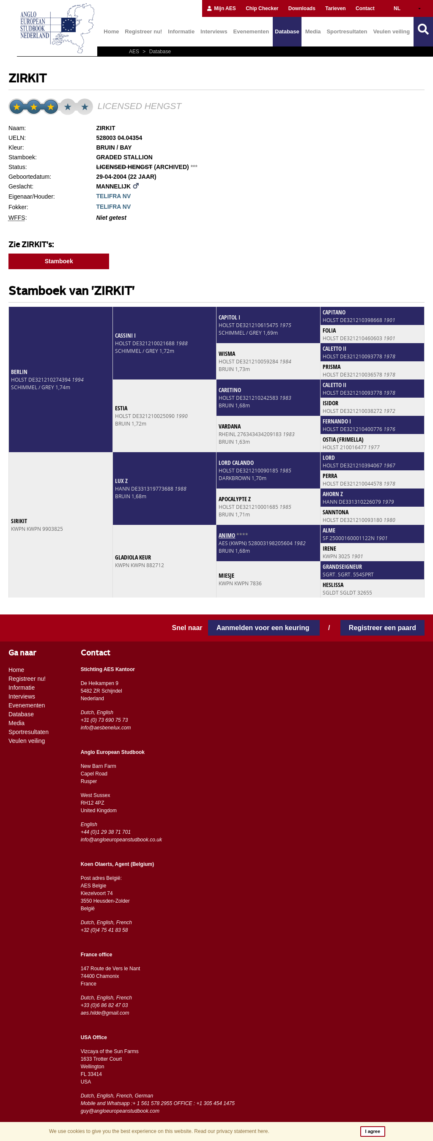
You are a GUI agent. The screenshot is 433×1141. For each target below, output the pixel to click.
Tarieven (335, 8)
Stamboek (59, 261)
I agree (372, 1131)
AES (134, 52)
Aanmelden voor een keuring (263, 627)
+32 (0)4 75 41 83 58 (104, 930)
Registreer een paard (382, 627)
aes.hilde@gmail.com (105, 1013)
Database (287, 31)
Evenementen (251, 31)
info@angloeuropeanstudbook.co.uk (121, 840)
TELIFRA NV (113, 196)
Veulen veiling (391, 31)
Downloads (301, 8)
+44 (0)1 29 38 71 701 (106, 832)
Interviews (213, 31)
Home (111, 31)
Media (313, 31)
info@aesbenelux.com (106, 728)
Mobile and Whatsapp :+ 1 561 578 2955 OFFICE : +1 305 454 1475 (158, 1103)
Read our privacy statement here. (231, 1131)
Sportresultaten (346, 31)
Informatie (181, 31)
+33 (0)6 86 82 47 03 (104, 1005)
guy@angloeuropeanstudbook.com (120, 1111)
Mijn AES (221, 8)
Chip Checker (262, 8)
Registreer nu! (143, 31)
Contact (365, 8)
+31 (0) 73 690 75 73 (104, 720)
